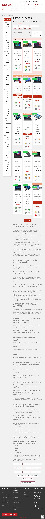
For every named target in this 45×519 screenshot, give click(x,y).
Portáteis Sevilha (18, 468)
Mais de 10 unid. (8, 162)
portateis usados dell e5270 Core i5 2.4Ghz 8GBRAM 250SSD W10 (18, 165)
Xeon (37, 26)
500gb (8, 79)
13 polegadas (8, 93)
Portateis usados (24, 9)
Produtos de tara (5, 502)
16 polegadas (8, 99)
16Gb (8, 57)
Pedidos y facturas (26, 492)
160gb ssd (8, 69)
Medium (8, 113)
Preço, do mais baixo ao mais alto (37, 34)
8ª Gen (8, 148)
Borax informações (16, 492)
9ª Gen (8, 151)
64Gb (8, 62)
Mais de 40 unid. (8, 168)
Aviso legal (14, 504)
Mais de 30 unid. (8, 166)
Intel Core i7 (8, 46)
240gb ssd (8, 71)
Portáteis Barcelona (28, 464)
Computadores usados (14, 9)
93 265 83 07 (24, 3)
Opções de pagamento (17, 502)
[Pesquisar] (18, 5)
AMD (15, 28)
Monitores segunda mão (6, 495)
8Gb (8, 55)
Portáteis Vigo (27, 472)
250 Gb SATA (8, 73)
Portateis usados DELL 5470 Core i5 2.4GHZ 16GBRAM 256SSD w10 (37, 90)
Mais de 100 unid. (8, 172)
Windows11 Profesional (8, 139)
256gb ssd (8, 77)
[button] (2, 9)
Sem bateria (8, 115)
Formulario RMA (15, 497)
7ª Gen (8, 146)
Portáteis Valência (18, 464)
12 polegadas (8, 91)
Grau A (8, 127)
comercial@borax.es (38, 508)
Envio (14, 499)
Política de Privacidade (17, 507)
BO (6, 5)
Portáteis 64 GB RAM (27, 478)
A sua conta (26, 488)
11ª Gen (8, 155)
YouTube (11, 514)
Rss (8, 514)
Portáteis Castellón (22, 475)
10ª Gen (8, 153)
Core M (8, 40)
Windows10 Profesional (8, 137)
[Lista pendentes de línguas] (36, 1)
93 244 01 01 (24, 1)
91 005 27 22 (36, 505)
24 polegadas (8, 104)
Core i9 (8, 42)
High (8, 109)
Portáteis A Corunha (36, 472)
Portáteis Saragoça (37, 468)
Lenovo (8, 30)
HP (8, 28)
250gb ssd (8, 75)
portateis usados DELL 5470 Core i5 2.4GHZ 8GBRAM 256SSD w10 (27, 127)
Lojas (14, 511)
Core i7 (26, 26)
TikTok (16, 514)
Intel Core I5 (8, 44)
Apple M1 (20, 28)
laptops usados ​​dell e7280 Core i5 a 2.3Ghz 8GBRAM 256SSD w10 (37, 165)
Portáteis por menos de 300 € (27, 482)
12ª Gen (8, 157)
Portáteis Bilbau (18, 472)
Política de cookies (16, 506)
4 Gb (8, 53)
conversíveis (27, 28)
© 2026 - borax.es (22, 517)
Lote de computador (13, 10)
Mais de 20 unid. (8, 164)
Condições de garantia (17, 500)
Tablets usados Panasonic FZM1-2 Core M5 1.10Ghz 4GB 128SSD (18, 127)
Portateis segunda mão (6, 494)
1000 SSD (8, 84)
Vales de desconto (26, 496)
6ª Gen (8, 144)
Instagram (14, 514)
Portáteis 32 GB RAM (32, 475)
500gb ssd (8, 82)
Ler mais (20, 23)
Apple (8, 24)
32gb (8, 60)
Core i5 (21, 26)
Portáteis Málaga (27, 468)
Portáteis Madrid (37, 464)
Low (8, 111)
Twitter (6, 514)
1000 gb (8, 86)
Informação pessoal (26, 491)
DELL (8, 26)
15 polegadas (8, 97)
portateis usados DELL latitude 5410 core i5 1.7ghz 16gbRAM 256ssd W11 (27, 55)
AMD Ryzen (8, 38)
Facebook (3, 514)
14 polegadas (8, 95)
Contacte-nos (15, 509)
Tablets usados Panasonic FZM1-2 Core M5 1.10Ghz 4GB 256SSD (27, 90)
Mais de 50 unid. (8, 170)
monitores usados (33, 9)
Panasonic (8, 32)
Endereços (25, 494)
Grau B (8, 130)
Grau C (8, 132)
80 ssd (8, 67)
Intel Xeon (8, 48)
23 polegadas (8, 101)
